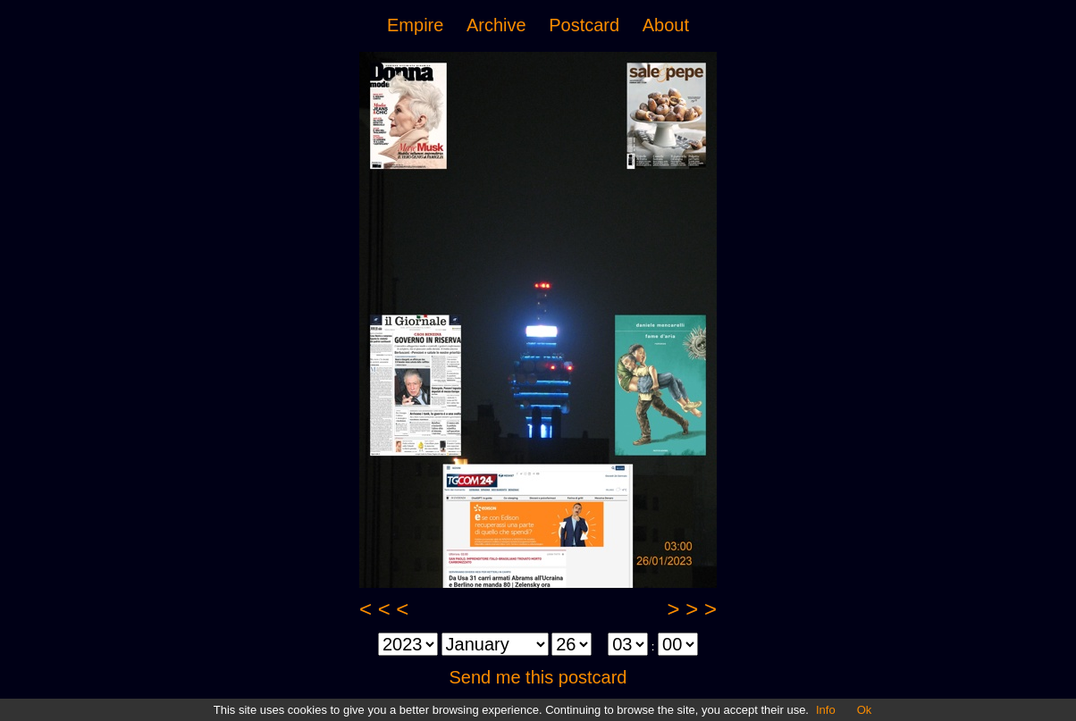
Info (826, 710)
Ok (864, 710)
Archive (496, 25)
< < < (383, 609)
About (666, 25)
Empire (415, 25)
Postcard (584, 25)
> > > (692, 609)
